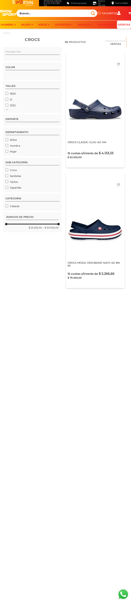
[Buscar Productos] (93, 13)
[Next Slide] (57, 3)
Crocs (6, 33)
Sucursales (121, 3)
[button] (32, 52)
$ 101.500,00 (51, 389)
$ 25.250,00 (35, 389)
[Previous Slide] (48, 3)
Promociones (78, 3)
